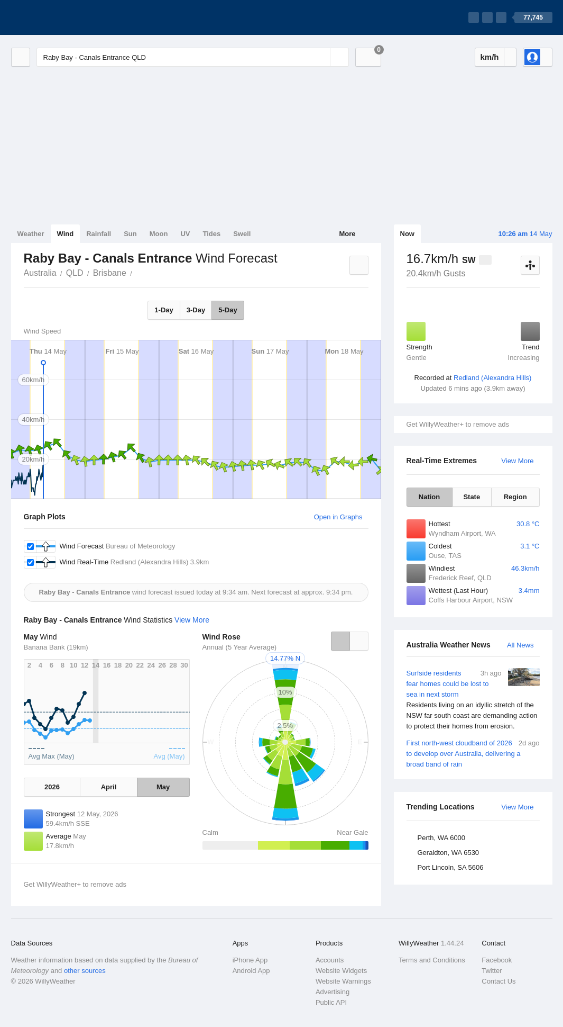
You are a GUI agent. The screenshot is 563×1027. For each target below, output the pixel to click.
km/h (489, 56)
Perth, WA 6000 (442, 838)
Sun (130, 234)
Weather (30, 234)
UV (185, 234)
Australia (40, 272)
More (347, 234)
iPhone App (250, 960)
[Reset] (321, 57)
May (163, 787)
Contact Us (498, 981)
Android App (251, 971)
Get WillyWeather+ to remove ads (458, 424)
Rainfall (98, 234)
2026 (52, 787)
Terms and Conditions (432, 960)
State (471, 497)
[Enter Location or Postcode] (192, 57)
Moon (159, 234)
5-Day (227, 310)
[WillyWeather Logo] (60, 17)
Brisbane (109, 272)
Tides (211, 234)
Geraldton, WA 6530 (448, 853)
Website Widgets (341, 971)
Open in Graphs (338, 517)
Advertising (332, 992)
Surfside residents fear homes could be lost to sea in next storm (473, 700)
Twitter (492, 971)
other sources (85, 971)
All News (520, 645)
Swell (242, 234)
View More (517, 461)
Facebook (497, 960)
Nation (429, 497)
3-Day (196, 310)
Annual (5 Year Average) (239, 647)
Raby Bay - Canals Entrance (138, 272)
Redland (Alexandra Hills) (492, 378)
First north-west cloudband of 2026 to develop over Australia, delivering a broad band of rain (473, 753)
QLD (75, 272)
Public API (331, 1002)
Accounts (330, 960)
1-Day (163, 310)
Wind (65, 234)
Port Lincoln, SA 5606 (451, 867)
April (109, 787)
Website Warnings (343, 981)
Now (407, 234)
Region (515, 497)
